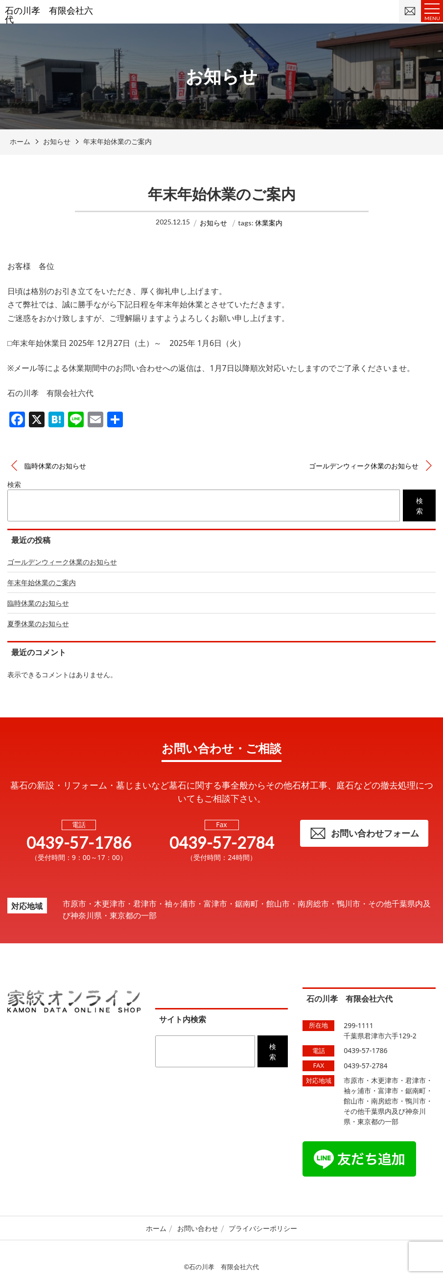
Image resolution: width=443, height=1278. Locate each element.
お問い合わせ (197, 1228)
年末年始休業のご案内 (41, 582)
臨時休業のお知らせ (55, 465)
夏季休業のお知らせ (38, 623)
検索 (14, 484)
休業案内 (268, 223)
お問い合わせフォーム (364, 833)
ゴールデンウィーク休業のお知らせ (364, 465)
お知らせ (213, 223)
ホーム (156, 1228)
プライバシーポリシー (263, 1228)
